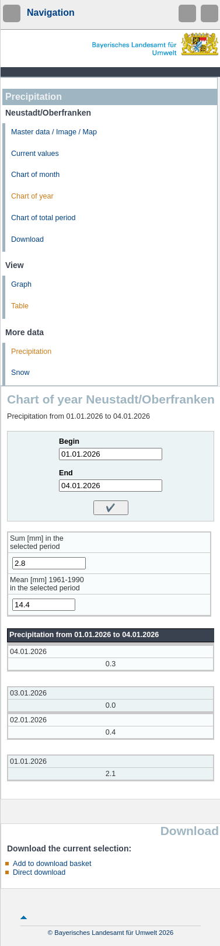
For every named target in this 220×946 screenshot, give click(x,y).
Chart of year (32, 196)
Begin (69, 441)
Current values (35, 153)
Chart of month (35, 175)
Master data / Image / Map (54, 132)
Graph (21, 284)
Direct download (39, 872)
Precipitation (31, 351)
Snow (20, 372)
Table (20, 306)
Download (27, 239)
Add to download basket (52, 864)
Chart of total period (43, 218)
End (66, 473)
